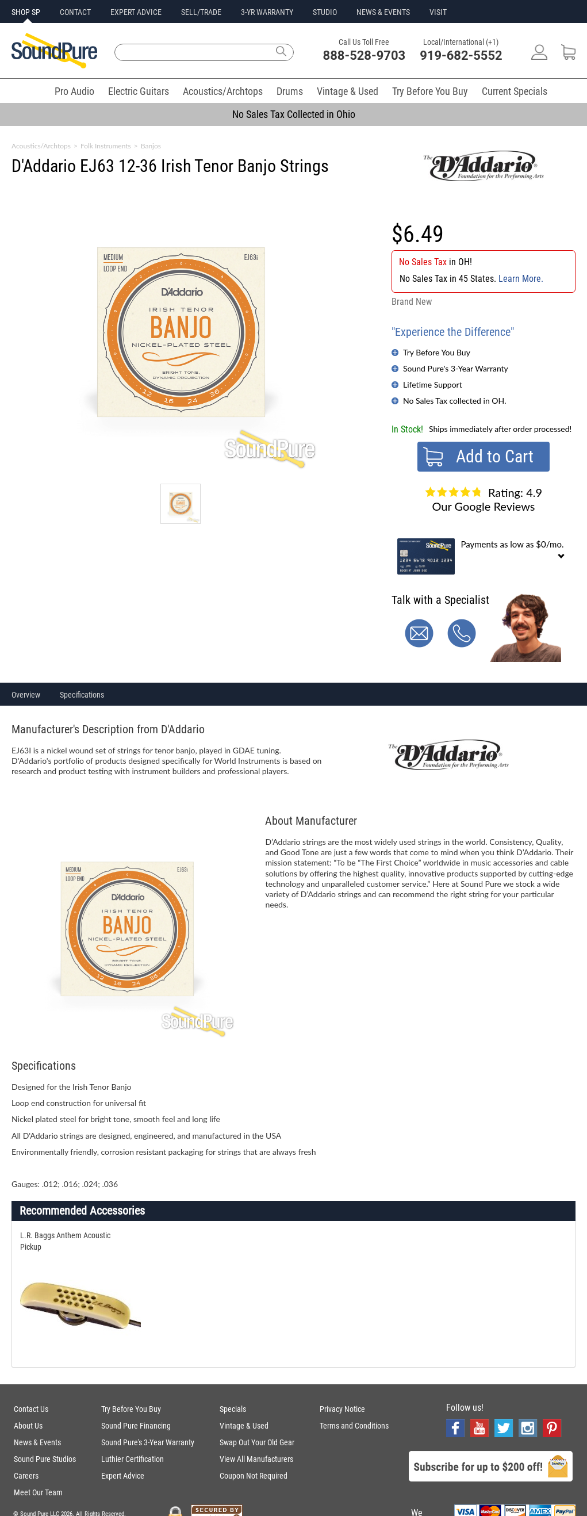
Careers (26, 1475)
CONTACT (75, 12)
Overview (25, 694)
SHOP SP (25, 12)
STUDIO (325, 12)
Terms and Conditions (354, 1425)
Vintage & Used (347, 91)
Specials (233, 1409)
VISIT (438, 12)
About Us (28, 1425)
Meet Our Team (38, 1492)
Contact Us (31, 1409)
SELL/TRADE (201, 12)
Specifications (82, 694)
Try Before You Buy (430, 91)
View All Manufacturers (256, 1459)
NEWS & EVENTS (383, 12)
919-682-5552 (461, 55)
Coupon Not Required (253, 1475)
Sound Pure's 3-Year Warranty (455, 368)
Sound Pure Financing (136, 1425)
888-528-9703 (364, 55)
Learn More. (520, 278)
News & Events (37, 1442)
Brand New (412, 301)
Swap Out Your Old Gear (257, 1442)
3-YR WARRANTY (267, 12)
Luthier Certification (132, 1459)
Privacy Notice (342, 1409)
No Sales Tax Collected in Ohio (293, 114)
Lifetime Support (432, 384)
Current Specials (514, 91)
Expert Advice (122, 1475)
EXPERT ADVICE (136, 12)
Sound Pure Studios (45, 1459)
